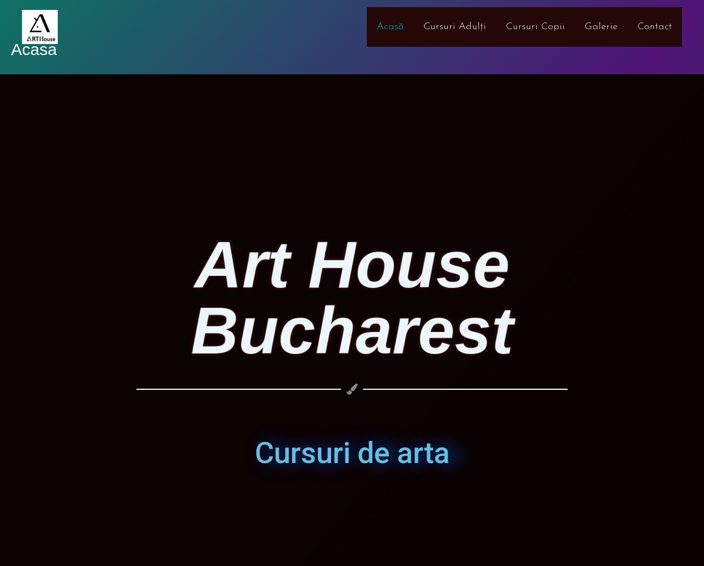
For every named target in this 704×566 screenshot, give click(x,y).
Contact (654, 26)
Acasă (390, 26)
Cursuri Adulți (455, 26)
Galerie (601, 26)
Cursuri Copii (535, 26)
